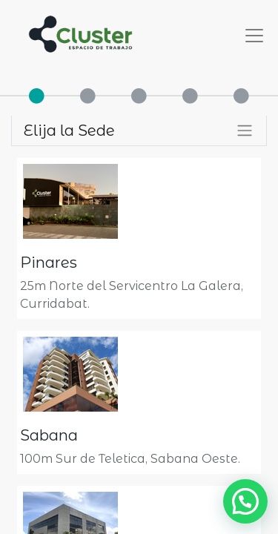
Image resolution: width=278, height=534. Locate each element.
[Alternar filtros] (244, 130)
